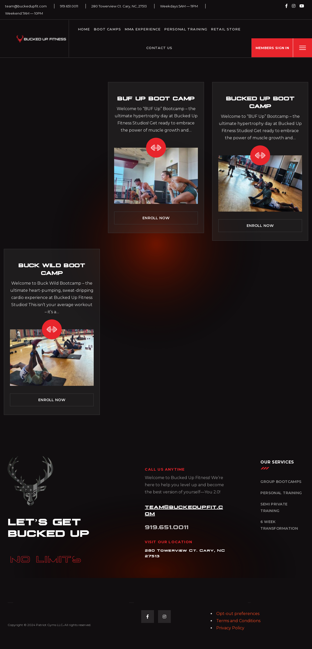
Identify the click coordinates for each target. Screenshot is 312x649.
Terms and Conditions (238, 620)
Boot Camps (107, 29)
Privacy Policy (230, 627)
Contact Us (159, 48)
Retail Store (226, 29)
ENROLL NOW (156, 218)
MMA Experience (143, 29)
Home (84, 29)
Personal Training (185, 29)
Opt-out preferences (237, 613)
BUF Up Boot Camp (156, 97)
